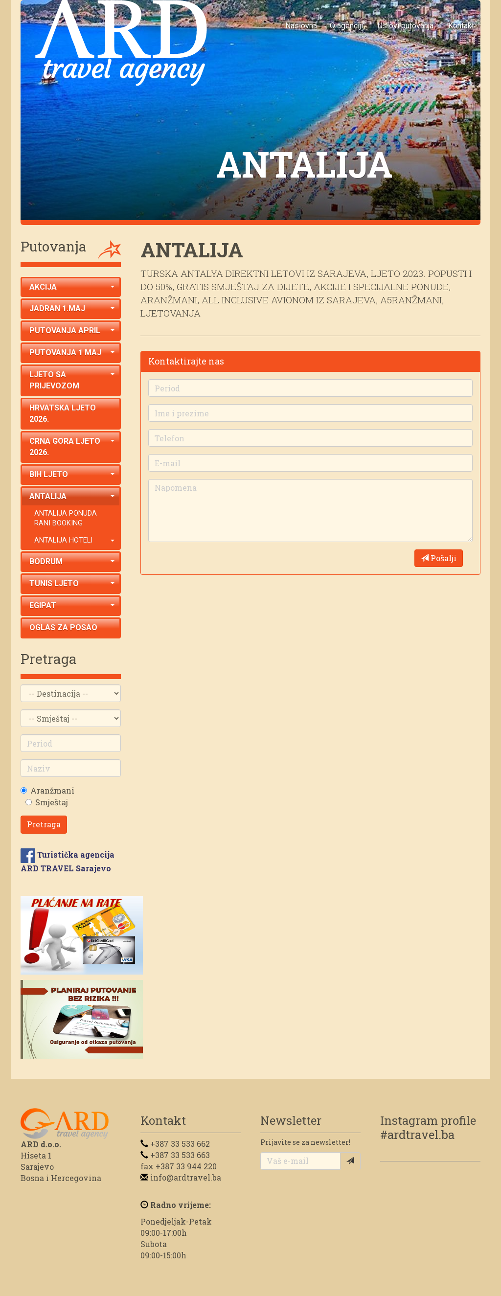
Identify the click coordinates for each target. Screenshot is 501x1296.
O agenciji (346, 25)
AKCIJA (71, 287)
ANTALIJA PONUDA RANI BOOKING (65, 518)
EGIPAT (71, 605)
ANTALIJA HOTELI (74, 540)
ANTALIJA (71, 496)
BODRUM (71, 561)
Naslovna (301, 25)
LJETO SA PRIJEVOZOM (71, 380)
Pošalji (438, 558)
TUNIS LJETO (71, 583)
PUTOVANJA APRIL (71, 330)
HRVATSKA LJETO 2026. (62, 413)
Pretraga (44, 824)
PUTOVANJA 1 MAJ (71, 352)
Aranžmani (52, 790)
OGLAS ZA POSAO (63, 627)
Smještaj (51, 802)
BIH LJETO (71, 474)
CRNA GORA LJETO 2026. (71, 446)
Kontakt (461, 25)
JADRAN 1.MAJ (71, 308)
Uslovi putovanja (405, 25)
